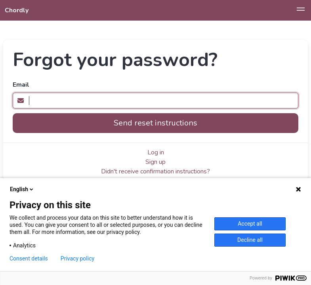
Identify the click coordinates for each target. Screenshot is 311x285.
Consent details (29, 258)
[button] (301, 10)
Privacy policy (77, 258)
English (22, 189)
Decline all (250, 240)
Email (21, 84)
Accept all (250, 223)
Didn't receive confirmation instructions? (155, 171)
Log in (155, 152)
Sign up (155, 162)
